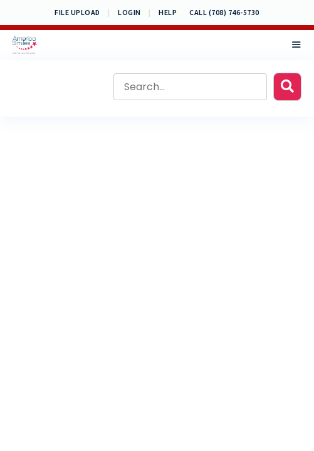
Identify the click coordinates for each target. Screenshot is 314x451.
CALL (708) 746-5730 (224, 12)
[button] (287, 87)
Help (168, 12)
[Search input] (190, 86)
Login (129, 12)
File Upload (77, 12)
